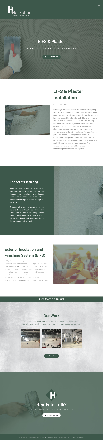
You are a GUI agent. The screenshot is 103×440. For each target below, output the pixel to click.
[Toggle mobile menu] (99, 6)
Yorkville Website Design (77, 437)
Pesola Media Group (51, 437)
